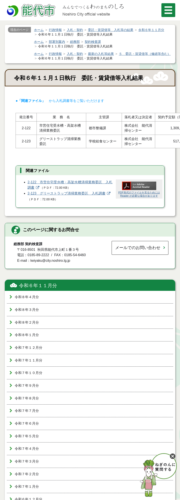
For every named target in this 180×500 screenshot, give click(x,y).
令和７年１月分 (27, 486)
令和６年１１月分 (38, 285)
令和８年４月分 (27, 297)
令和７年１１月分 (28, 360)
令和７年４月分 (27, 448)
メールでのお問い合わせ (137, 247)
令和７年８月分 (27, 398)
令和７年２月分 (27, 474)
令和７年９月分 (27, 385)
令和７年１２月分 (28, 347)
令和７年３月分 (27, 461)
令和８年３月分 (27, 310)
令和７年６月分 (27, 423)
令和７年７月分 (27, 411)
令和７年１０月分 (28, 373)
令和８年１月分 (27, 335)
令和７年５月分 (27, 436)
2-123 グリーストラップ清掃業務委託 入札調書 (66, 193)
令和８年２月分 (27, 322)
